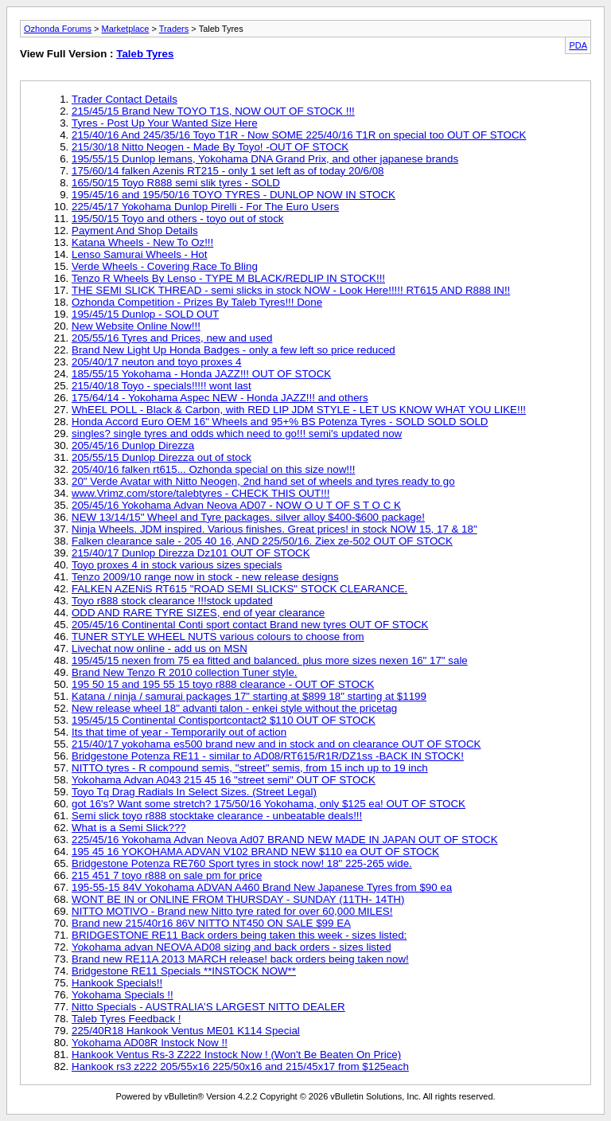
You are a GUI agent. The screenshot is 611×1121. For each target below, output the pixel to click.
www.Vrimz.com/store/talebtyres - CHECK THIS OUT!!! (200, 493)
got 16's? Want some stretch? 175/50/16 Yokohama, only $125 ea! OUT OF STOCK (268, 804)
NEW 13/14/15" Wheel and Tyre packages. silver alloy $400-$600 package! (248, 517)
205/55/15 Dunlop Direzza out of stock (161, 457)
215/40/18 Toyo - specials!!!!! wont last (161, 386)
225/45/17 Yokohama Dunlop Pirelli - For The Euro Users (205, 207)
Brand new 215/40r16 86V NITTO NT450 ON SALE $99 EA (211, 923)
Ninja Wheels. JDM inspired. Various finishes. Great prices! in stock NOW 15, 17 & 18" (274, 529)
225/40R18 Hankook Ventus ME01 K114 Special (186, 1031)
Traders (174, 28)
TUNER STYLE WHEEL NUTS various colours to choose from (218, 637)
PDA (578, 45)
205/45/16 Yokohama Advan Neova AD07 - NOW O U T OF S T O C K (236, 505)
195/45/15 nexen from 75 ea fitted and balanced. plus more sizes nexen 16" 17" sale (270, 660)
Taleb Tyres (144, 54)
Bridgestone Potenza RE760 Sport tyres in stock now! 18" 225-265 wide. (242, 863)
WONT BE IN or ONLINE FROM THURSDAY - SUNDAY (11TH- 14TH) (238, 899)
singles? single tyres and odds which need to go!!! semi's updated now (237, 433)
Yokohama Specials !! (122, 995)
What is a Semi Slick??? (129, 828)
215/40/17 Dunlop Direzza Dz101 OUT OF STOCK (191, 553)
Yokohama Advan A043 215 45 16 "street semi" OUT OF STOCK (224, 780)
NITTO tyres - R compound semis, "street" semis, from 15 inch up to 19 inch (250, 768)
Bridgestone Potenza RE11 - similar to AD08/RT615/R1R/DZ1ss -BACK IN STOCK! (268, 756)
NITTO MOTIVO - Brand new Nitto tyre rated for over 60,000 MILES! (232, 911)
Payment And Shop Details (135, 230)
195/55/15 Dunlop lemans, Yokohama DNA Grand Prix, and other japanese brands (265, 159)
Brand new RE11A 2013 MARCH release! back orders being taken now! (240, 959)
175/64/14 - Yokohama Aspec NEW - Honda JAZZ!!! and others (220, 398)
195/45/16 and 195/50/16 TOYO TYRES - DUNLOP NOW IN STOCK (233, 195)
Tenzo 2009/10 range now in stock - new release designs (205, 577)
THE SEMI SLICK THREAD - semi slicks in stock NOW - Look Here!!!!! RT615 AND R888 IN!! (291, 290)
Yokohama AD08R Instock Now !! (150, 1043)
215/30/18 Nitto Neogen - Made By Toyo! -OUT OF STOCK (210, 147)
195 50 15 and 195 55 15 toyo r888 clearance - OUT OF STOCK (223, 684)
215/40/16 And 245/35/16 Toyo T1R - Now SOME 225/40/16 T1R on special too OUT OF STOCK (299, 135)
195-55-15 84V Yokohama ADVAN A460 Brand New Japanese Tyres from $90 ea (262, 887)
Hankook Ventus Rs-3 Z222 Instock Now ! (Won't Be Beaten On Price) (236, 1054)
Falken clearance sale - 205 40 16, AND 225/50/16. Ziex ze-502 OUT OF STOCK (262, 541)
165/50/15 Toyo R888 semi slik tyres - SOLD (176, 183)
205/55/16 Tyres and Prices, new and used (172, 338)
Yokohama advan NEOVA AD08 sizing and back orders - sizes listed (231, 947)
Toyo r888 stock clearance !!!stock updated (172, 601)
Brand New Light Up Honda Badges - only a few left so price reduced (233, 350)
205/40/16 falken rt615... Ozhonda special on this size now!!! (213, 469)
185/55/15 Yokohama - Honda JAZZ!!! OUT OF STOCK (201, 374)
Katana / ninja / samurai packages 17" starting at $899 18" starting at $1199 (249, 696)
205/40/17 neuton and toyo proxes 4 (156, 362)
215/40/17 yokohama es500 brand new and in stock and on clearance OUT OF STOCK (276, 744)
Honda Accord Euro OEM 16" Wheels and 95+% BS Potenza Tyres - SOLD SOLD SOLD (280, 422)
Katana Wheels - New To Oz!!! (142, 242)
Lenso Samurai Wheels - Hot (139, 254)
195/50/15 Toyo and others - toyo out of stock (178, 219)
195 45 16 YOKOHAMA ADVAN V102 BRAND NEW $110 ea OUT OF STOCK (255, 851)
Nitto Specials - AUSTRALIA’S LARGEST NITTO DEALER (208, 1007)
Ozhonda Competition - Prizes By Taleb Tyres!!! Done (197, 302)
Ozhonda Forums (57, 28)
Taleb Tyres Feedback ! (126, 1019)
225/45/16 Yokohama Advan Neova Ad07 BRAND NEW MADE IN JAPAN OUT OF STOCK (285, 840)
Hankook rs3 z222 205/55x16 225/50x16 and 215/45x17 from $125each (240, 1066)
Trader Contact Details (124, 99)
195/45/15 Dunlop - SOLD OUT (145, 314)
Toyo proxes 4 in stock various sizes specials (177, 565)
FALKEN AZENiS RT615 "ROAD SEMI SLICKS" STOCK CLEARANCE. (239, 589)
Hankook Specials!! (117, 983)
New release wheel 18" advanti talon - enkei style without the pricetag (234, 708)
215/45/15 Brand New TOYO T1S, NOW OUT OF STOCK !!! (213, 111)
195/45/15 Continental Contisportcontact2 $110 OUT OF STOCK (224, 720)
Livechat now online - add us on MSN (159, 648)
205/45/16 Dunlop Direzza (133, 445)
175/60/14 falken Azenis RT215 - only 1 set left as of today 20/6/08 (227, 171)
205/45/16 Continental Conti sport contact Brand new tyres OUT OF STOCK (250, 625)
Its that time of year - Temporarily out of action (179, 732)
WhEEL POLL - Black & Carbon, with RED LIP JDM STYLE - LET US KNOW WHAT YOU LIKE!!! (299, 410)
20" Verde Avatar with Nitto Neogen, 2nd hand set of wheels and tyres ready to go (263, 481)
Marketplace (126, 28)
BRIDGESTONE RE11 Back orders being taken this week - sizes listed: (239, 935)
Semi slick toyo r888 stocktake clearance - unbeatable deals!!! (217, 816)
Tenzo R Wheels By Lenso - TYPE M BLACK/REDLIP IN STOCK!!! (228, 278)
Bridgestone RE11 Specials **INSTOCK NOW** (184, 971)
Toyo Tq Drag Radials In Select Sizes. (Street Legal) (194, 792)
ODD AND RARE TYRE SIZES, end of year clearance (198, 613)
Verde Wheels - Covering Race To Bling (165, 266)
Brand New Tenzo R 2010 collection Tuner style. (185, 672)
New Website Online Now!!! (136, 326)
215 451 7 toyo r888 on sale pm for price (167, 875)
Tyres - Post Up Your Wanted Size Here (165, 123)
